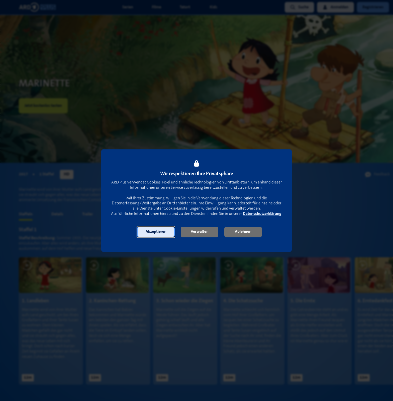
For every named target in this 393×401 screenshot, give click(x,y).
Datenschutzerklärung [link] (262, 213)
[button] (156, 232)
